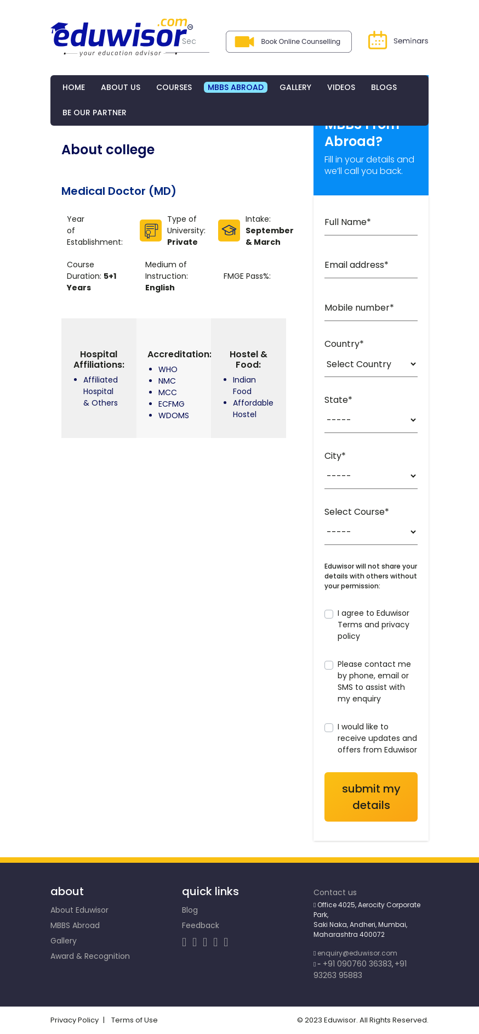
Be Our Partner (94, 112)
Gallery (63, 941)
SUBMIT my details (371, 797)
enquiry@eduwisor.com (357, 953)
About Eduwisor (79, 910)
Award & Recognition (90, 956)
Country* (344, 344)
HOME (73, 87)
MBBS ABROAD (236, 87)
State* (338, 400)
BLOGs (384, 87)
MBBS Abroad (75, 925)
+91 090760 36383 (357, 964)
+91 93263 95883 (360, 970)
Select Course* (356, 512)
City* (335, 456)
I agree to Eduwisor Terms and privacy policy (373, 625)
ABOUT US (120, 87)
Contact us (335, 892)
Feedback (200, 925)
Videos (341, 87)
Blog (190, 910)
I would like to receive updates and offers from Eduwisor (377, 739)
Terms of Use (136, 1020)
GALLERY (295, 87)
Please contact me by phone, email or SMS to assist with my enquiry (374, 682)
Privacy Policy (74, 1020)
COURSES (174, 87)
